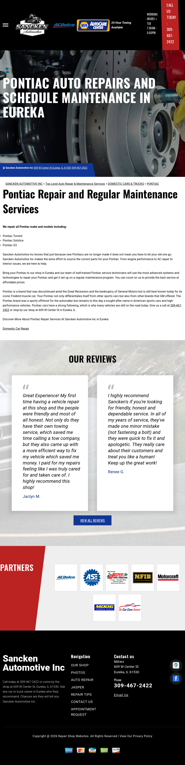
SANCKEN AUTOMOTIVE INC (23, 184)
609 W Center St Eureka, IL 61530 (52, 167)
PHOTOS (78, 673)
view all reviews (92, 520)
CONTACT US (82, 702)
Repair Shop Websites (73, 736)
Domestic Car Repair (16, 328)
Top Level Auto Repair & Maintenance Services (75, 184)
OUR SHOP (80, 665)
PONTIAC (153, 184)
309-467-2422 (170, 35)
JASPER (77, 687)
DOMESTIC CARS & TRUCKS (126, 184)
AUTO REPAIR (82, 680)
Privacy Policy (142, 736)
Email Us (121, 695)
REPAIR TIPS (81, 694)
